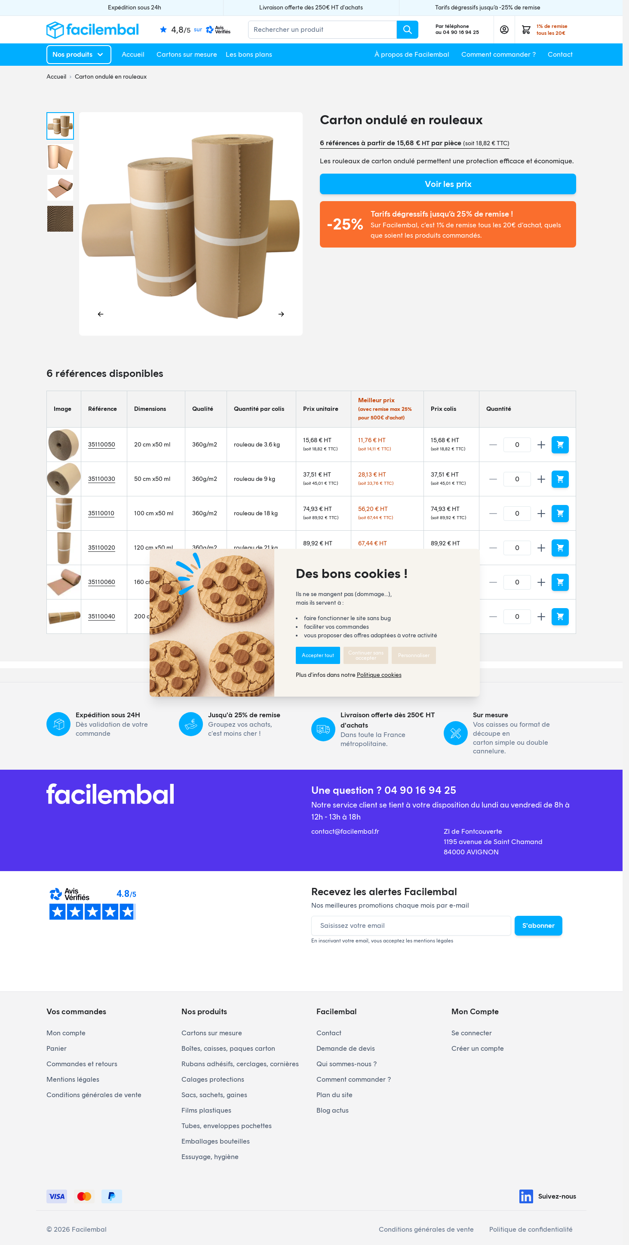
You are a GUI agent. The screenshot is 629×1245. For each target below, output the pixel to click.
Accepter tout (318, 655)
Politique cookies (379, 675)
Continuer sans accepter (366, 655)
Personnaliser (414, 655)
